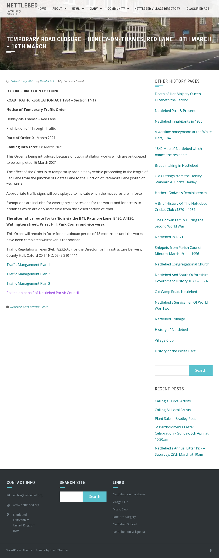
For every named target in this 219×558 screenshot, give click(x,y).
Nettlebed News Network (24, 307)
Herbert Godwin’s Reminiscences (181, 192)
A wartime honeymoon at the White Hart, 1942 (183, 134)
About (57, 9)
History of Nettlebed (171, 329)
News (76, 9)
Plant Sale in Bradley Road (176, 418)
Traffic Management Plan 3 (28, 283)
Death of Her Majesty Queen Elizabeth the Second (178, 96)
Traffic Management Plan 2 (28, 274)
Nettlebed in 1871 (169, 237)
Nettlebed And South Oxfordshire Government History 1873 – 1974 (182, 277)
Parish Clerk (47, 81)
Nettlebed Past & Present (175, 110)
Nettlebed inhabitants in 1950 (179, 121)
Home (42, 9)
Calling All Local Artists (173, 409)
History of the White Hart (175, 351)
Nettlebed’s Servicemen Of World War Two (181, 305)
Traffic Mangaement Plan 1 (28, 264)
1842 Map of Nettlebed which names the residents (178, 151)
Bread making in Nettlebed (176, 165)
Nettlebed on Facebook (129, 494)
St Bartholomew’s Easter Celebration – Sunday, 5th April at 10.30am (182, 433)
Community (116, 9)
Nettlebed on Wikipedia (129, 532)
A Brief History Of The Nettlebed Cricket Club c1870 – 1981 (181, 206)
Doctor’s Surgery (124, 517)
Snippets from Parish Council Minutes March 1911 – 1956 (178, 250)
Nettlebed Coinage (170, 319)
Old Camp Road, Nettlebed (176, 291)
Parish (44, 307)
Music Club (120, 509)
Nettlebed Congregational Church (182, 264)
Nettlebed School (125, 524)
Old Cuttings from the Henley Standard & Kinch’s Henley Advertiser (178, 179)
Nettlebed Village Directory (157, 9)
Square (40, 550)
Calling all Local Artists (173, 401)
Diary (93, 9)
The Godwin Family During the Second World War (179, 223)
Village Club (164, 340)
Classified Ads (197, 9)
